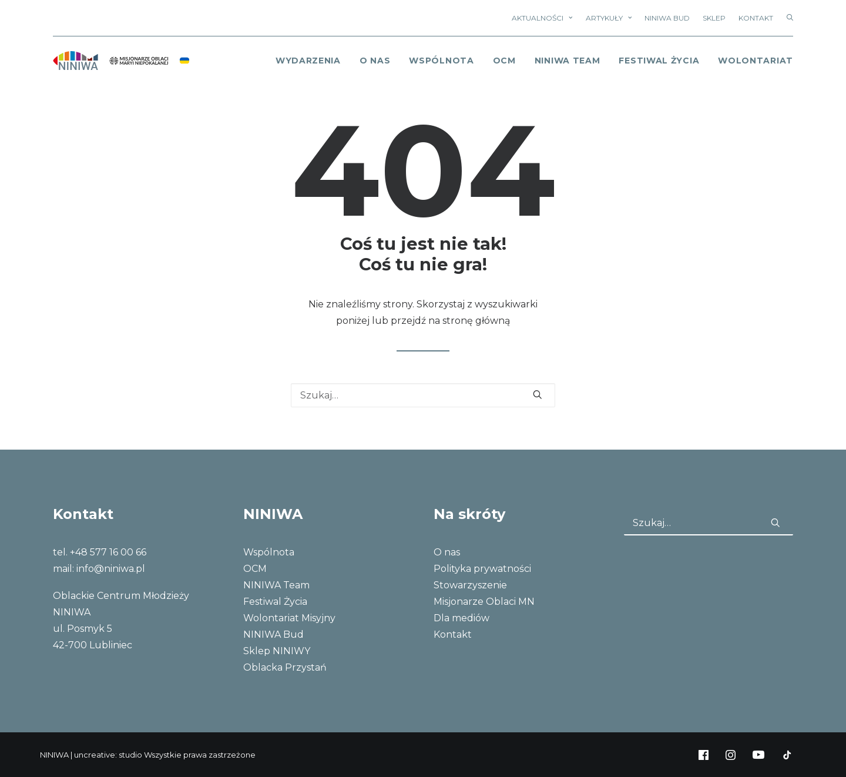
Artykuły (609, 18)
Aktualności (542, 18)
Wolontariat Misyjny (289, 618)
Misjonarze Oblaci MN (484, 601)
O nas (447, 552)
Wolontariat (755, 60)
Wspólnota (441, 60)
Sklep (714, 18)
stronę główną (476, 320)
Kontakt (755, 18)
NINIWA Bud (667, 18)
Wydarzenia (308, 60)
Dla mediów (461, 618)
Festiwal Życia (659, 60)
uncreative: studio (108, 754)
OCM (504, 60)
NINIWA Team (567, 60)
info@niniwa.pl (110, 568)
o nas (375, 60)
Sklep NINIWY (276, 651)
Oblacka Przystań (285, 667)
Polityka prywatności (482, 568)
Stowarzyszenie (470, 585)
